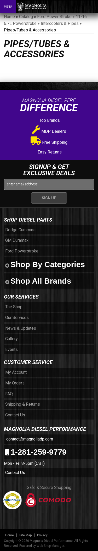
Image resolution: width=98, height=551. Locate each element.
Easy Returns (49, 152)
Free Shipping (49, 142)
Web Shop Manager (50, 546)
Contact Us (15, 472)
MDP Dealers (49, 131)
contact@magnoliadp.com (29, 439)
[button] (71, 6)
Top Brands (49, 120)
